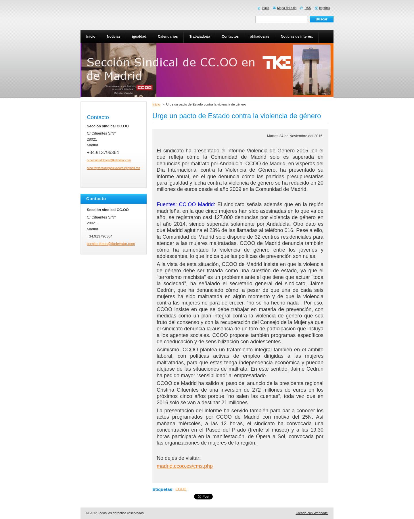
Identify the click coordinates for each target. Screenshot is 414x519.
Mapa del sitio (286, 7)
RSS (307, 7)
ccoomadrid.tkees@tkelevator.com (109, 160)
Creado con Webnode (312, 513)
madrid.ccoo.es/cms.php (185, 466)
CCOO (180, 489)
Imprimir (324, 7)
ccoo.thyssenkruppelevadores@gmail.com (114, 168)
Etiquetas (162, 489)
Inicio (156, 104)
